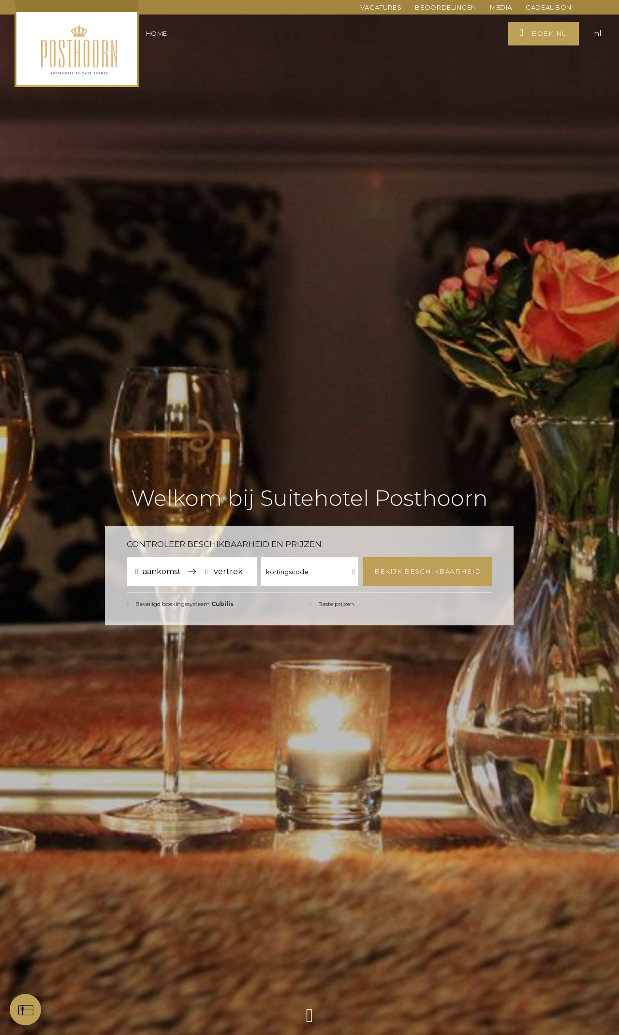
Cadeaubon (549, 7)
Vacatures (381, 7)
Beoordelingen (445, 7)
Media (501, 7)
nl (598, 33)
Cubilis (222, 603)
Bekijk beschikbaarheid (427, 571)
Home (157, 33)
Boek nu (543, 33)
